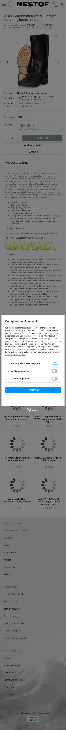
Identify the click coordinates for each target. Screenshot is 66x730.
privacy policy (29, 336)
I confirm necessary (33, 398)
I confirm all (33, 389)
